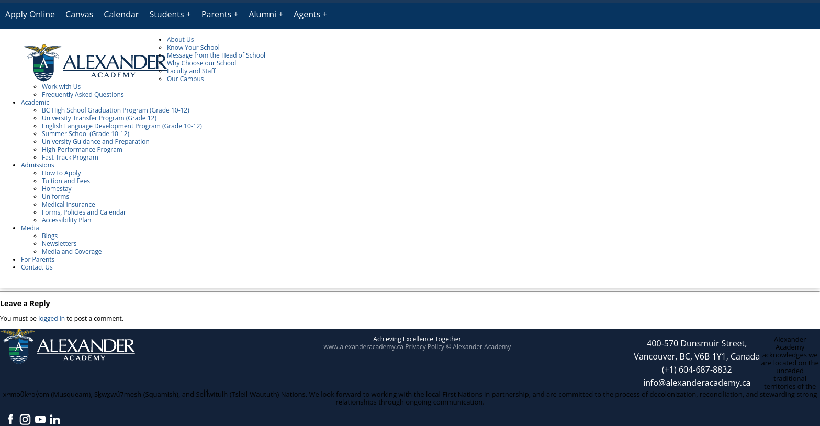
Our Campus (185, 78)
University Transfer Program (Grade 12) (99, 118)
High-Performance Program (82, 149)
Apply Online (30, 14)
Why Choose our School (201, 63)
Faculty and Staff (191, 70)
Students (166, 14)
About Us (180, 39)
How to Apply (61, 173)
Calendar (121, 14)
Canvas (79, 14)
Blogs (50, 235)
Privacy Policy (424, 346)
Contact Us (37, 267)
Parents (216, 14)
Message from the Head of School (216, 55)
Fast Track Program (70, 157)
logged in (51, 318)
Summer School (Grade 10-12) (85, 133)
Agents (307, 14)
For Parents (37, 259)
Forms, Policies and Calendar (84, 212)
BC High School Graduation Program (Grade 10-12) (115, 110)
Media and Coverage (72, 251)
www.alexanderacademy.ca (363, 346)
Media (30, 227)
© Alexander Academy (478, 346)
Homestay (57, 188)
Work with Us (61, 86)
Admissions (37, 165)
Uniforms (55, 196)
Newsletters (59, 243)
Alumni (262, 14)
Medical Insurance (68, 204)
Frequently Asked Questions (83, 94)
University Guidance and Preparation (96, 141)
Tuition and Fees (66, 180)
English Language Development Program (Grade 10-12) (122, 125)
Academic (35, 102)
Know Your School (193, 47)
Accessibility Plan (66, 220)
